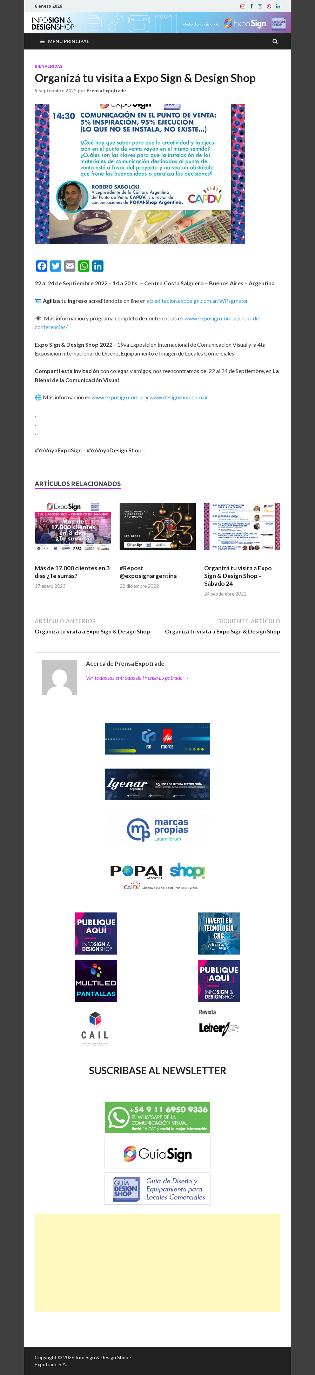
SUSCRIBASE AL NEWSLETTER (157, 1070)
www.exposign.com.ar (118, 397)
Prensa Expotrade (106, 90)
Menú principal (68, 41)
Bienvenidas (48, 66)
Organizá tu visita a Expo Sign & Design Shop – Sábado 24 (238, 575)
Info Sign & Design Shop (101, 1357)
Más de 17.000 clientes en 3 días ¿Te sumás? (72, 571)
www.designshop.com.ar (178, 397)
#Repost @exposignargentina (148, 571)
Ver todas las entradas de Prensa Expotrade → (137, 677)
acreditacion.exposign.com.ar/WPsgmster (197, 300)
